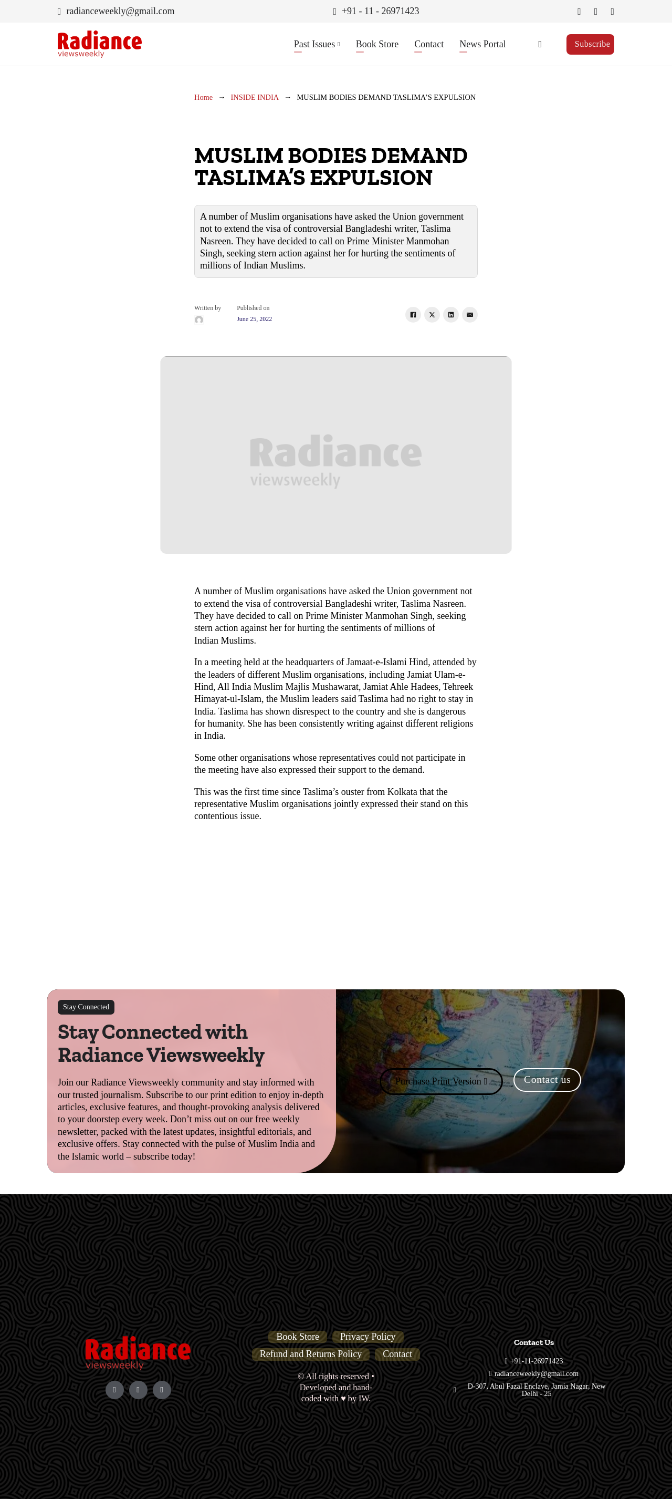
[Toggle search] (540, 44)
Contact (429, 44)
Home (203, 97)
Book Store (377, 44)
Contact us (547, 1079)
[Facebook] (413, 315)
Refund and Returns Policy (311, 1354)
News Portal (482, 44)
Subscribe (593, 43)
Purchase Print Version (441, 1081)
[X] (432, 315)
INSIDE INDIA (255, 97)
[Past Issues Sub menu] (339, 44)
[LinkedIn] (451, 315)
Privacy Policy (368, 1336)
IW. (365, 1398)
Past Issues (314, 44)
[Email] (470, 315)
